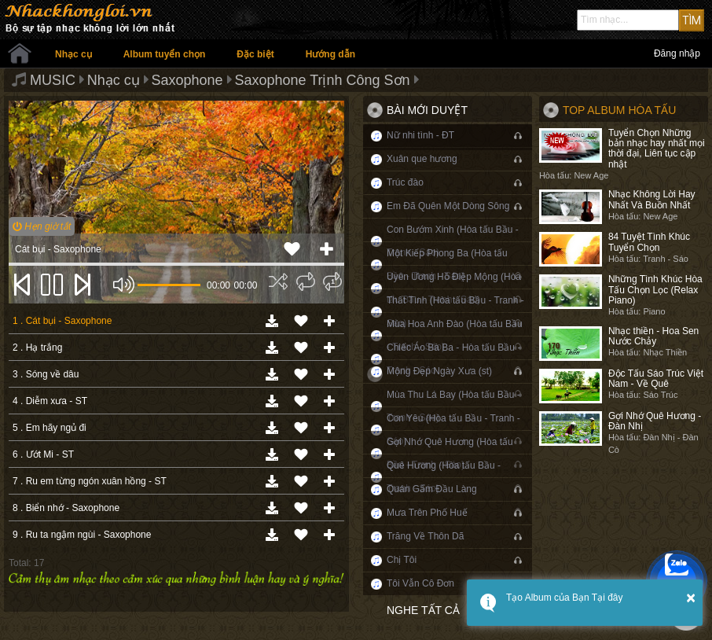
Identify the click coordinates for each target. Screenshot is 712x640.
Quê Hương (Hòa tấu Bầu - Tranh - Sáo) (444, 477)
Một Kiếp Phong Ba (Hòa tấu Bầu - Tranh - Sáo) (447, 264)
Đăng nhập (677, 53)
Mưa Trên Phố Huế (427, 512)
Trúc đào (405, 182)
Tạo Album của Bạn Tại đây (564, 597)
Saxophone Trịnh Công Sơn (321, 80)
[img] (278, 281)
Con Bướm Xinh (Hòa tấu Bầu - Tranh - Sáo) (453, 241)
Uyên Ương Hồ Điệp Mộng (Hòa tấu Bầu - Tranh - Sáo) (454, 288)
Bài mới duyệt (427, 110)
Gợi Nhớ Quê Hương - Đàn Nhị (654, 421)
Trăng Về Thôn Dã (425, 536)
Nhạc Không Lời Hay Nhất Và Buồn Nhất (651, 199)
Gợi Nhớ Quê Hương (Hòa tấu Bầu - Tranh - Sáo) (450, 453)
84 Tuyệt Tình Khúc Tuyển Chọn (649, 241)
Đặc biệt (255, 54)
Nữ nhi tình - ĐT (420, 135)
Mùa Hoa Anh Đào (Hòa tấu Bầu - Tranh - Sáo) (455, 335)
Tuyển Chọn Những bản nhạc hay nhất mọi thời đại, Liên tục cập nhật (656, 148)
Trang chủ (19, 53)
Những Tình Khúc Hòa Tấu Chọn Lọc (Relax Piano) (655, 289)
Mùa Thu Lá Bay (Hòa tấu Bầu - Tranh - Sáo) (453, 406)
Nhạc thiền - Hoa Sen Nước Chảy (653, 336)
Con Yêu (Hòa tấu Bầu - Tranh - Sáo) (453, 430)
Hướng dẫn (330, 54)
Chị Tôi (402, 559)
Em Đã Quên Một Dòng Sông (448, 205)
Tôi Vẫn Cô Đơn (420, 583)
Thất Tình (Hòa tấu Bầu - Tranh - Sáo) (455, 312)
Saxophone (187, 80)
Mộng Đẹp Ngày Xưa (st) (439, 371)
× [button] (690, 597)
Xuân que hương (422, 158)
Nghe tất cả (423, 610)
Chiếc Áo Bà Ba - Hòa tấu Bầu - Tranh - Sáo (453, 359)
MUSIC (52, 80)
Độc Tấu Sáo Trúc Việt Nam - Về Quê (655, 378)
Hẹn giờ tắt (42, 226)
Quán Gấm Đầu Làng (432, 489)
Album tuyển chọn (164, 54)
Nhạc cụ (73, 54)
